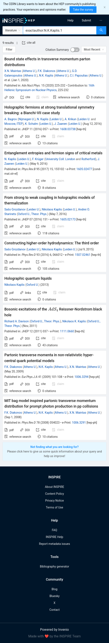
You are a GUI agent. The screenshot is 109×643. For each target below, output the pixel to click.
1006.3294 (82, 376)
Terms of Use (54, 507)
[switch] (75, 49)
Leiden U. (56, 119)
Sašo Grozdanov (14, 209)
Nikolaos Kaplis (52, 209)
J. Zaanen (60, 123)
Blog (54, 589)
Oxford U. (32, 284)
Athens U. (29, 71)
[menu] (83, 20)
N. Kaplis (42, 119)
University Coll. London (60, 159)
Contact (54, 609)
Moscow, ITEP (13, 123)
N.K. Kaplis (46, 75)
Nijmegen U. (27, 119)
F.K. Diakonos (46, 71)
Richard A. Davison (16, 321)
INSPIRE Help (54, 537)
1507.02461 (83, 254)
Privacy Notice (54, 500)
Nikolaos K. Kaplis (74, 321)
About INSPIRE (54, 486)
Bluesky (54, 596)
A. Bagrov (10, 119)
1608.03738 (68, 129)
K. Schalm (31, 123)
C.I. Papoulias (79, 75)
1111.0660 (67, 331)
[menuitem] (70, 20)
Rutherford (88, 159)
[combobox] (59, 30)
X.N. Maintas (12, 71)
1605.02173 (68, 219)
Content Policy (54, 493)
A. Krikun (70, 119)
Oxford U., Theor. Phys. (32, 214)
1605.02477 (84, 169)
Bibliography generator (54, 566)
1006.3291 (79, 422)
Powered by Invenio (54, 630)
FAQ (54, 530)
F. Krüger (38, 159)
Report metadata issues (54, 543)
